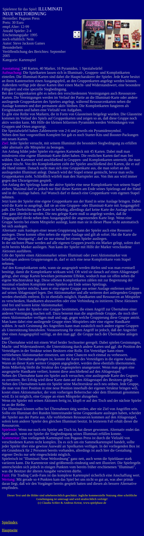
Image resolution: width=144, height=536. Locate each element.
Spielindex (9, 522)
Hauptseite (9, 530)
